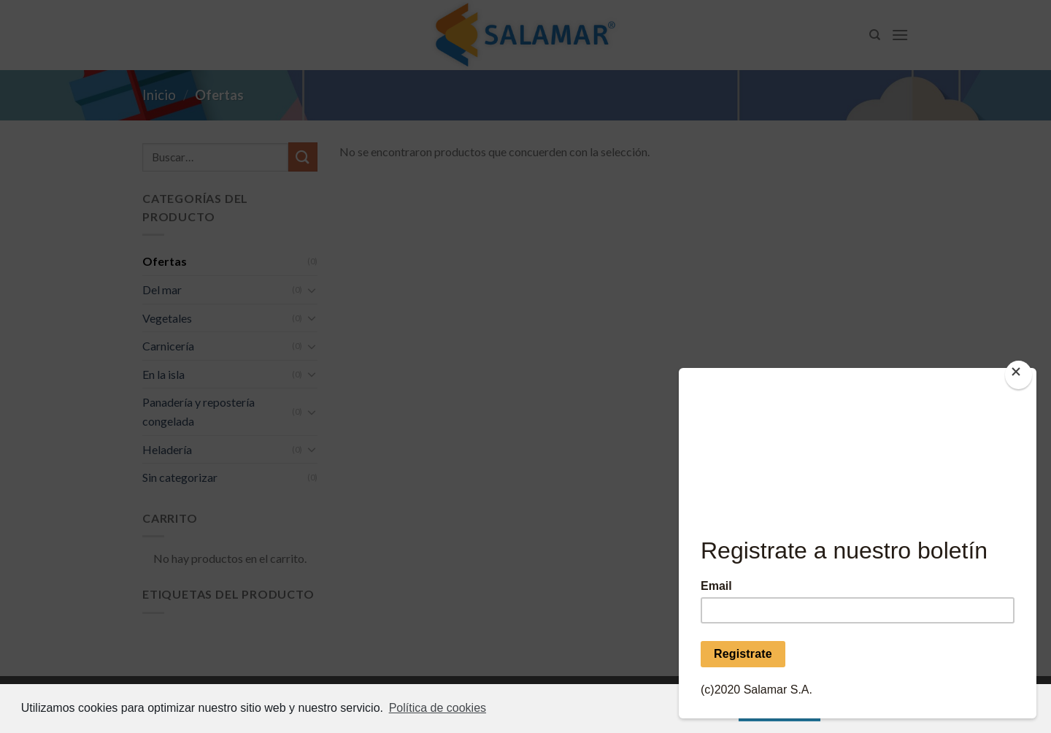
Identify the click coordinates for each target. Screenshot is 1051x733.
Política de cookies (437, 708)
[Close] (1018, 375)
